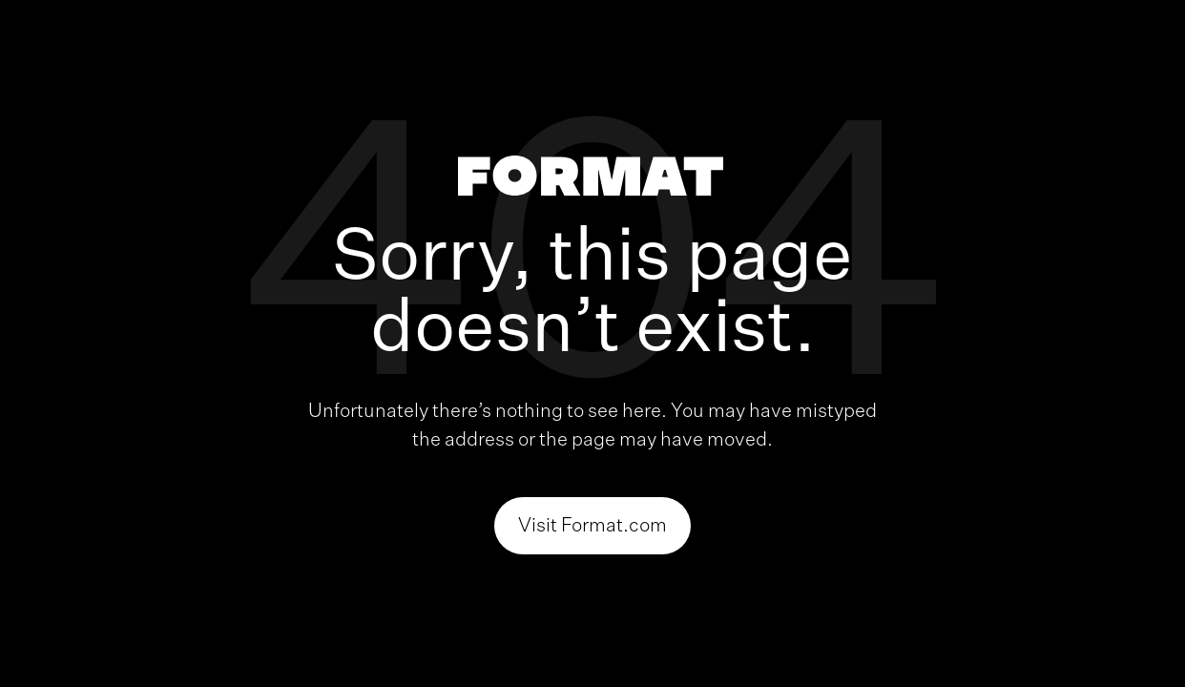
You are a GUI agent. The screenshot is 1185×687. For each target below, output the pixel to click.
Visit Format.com (592, 525)
